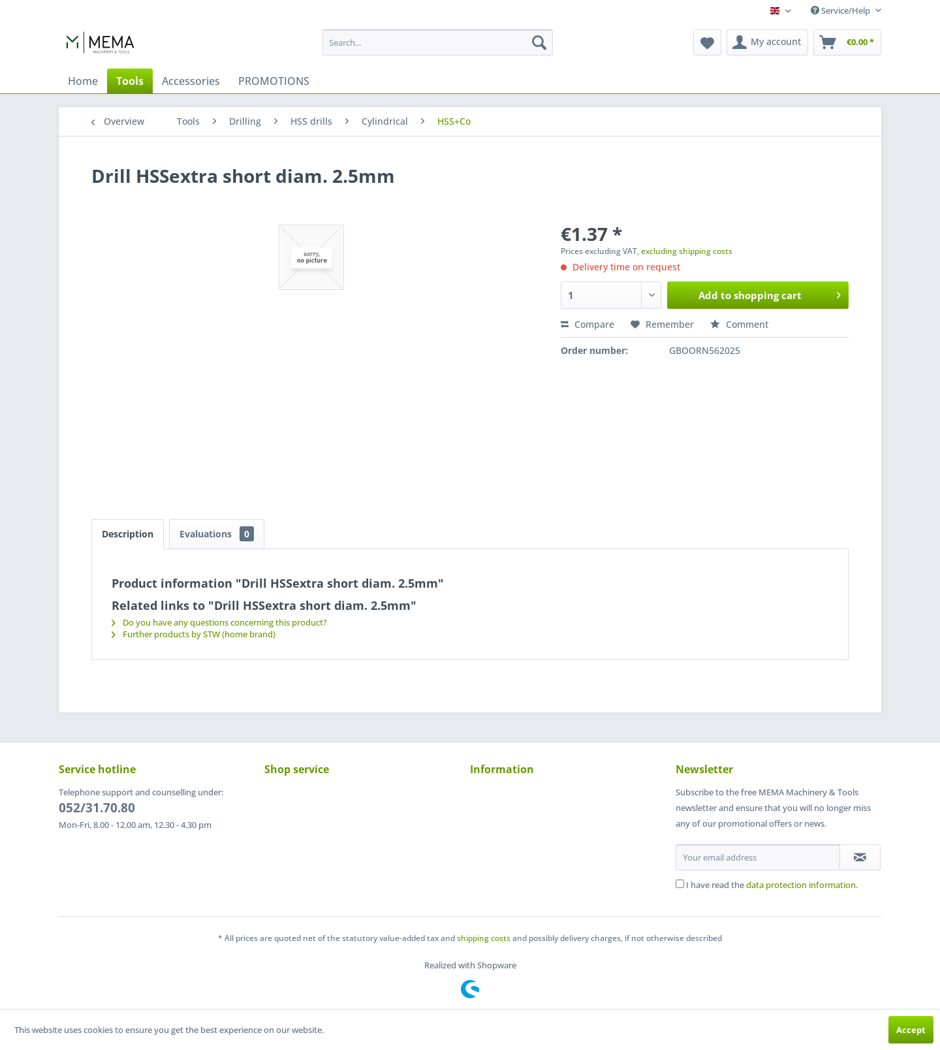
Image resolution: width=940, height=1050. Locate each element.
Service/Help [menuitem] (841, 10)
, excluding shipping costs (684, 251)
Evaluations (217, 533)
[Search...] (437, 42)
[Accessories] (191, 81)
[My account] (767, 42)
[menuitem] (437, 42)
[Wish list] (707, 42)
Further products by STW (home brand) (193, 634)
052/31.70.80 (97, 807)
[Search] (539, 42)
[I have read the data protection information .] (680, 884)
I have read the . (772, 885)
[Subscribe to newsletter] (860, 857)
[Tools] (130, 81)
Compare (587, 324)
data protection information (801, 885)
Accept (911, 1030)
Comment (739, 324)
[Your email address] (758, 857)
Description (127, 534)
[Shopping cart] (847, 42)
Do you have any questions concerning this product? (219, 622)
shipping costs (483, 938)
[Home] (83, 81)
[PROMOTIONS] (274, 81)
